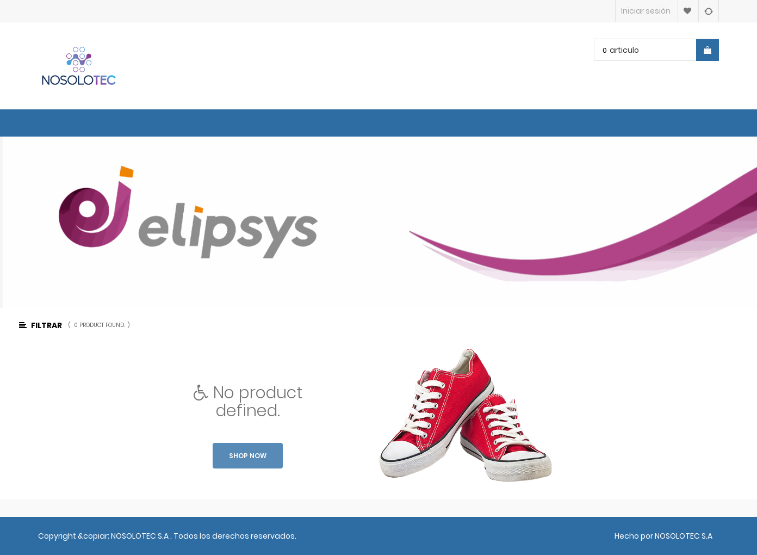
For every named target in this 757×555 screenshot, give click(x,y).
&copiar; (94, 536)
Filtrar (40, 325)
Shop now (247, 455)
